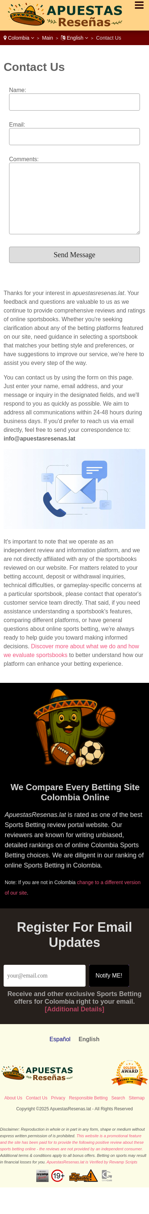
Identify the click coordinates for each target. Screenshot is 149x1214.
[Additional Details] (74, 1009)
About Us (13, 1097)
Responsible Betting (88, 1097)
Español (60, 1039)
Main (47, 38)
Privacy (58, 1097)
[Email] (45, 976)
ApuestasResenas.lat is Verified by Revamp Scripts (92, 1162)
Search (118, 1097)
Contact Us (36, 1097)
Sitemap (137, 1097)
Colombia (19, 38)
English (74, 38)
